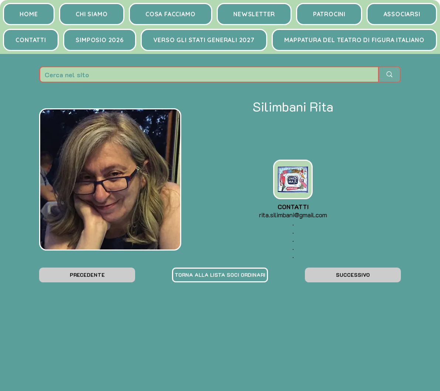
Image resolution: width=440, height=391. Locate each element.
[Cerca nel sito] (203, 74)
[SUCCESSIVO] (353, 275)
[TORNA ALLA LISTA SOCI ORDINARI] (220, 275)
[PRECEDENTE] (87, 275)
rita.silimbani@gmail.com (293, 215)
